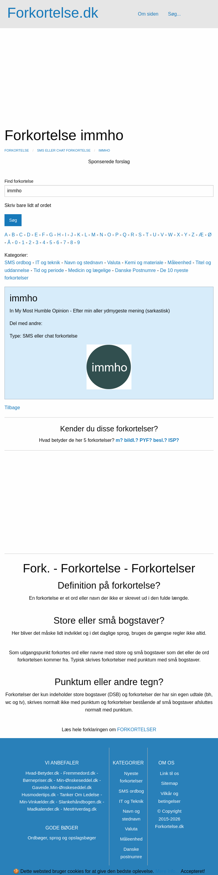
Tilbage (12, 407)
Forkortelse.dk (52, 13)
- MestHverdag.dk (78, 808)
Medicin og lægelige (89, 270)
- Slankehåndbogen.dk (79, 801)
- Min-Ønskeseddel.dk (76, 780)
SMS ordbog (17, 262)
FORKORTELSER (136, 729)
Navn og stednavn (83, 262)
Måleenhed (179, 262)
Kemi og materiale (144, 262)
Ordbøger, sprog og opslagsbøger (62, 837)
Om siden (148, 13)
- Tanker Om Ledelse (78, 794)
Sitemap (169, 783)
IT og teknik (47, 262)
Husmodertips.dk (39, 794)
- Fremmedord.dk (77, 773)
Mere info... (167, 871)
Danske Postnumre (135, 270)
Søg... (174, 13)
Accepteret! (193, 871)
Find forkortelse (109, 188)
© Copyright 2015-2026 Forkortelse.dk (169, 818)
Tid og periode (49, 270)
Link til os (169, 773)
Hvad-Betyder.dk (42, 773)
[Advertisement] (109, 73)
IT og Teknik (131, 801)
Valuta (113, 262)
